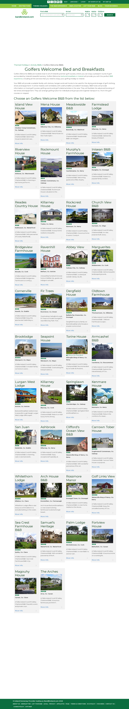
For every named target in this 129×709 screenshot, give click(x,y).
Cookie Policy (18, 706)
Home (14, 6)
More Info (19, 143)
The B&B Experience (58, 6)
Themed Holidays (40, 6)
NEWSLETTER (26, 704)
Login (83, 2)
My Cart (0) (107, 2)
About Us (16, 704)
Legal (46, 704)
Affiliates (60, 704)
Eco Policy (91, 704)
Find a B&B (44, 11)
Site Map (28, 706)
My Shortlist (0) (94, 2)
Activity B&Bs (36, 65)
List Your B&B (89, 6)
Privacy (52, 704)
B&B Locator (75, 6)
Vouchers (100, 704)
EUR (66, 2)
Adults (93, 11)
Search (110, 15)
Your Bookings (111, 6)
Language (74, 2)
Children (100, 11)
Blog (100, 6)
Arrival (68, 11)
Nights (87, 11)
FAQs (67, 704)
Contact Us (110, 704)
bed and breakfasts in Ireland (72, 76)
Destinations (24, 6)
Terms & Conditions (78, 704)
